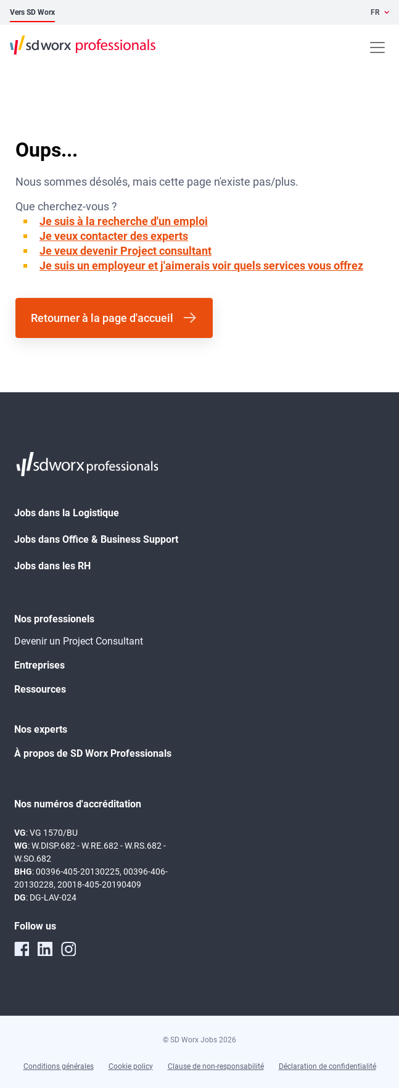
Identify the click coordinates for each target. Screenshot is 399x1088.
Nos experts (40, 729)
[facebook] (21, 948)
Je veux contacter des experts (113, 235)
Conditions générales (58, 1066)
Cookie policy (131, 1066)
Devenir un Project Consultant (78, 641)
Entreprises (39, 665)
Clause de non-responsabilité (216, 1066)
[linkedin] (45, 948)
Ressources (40, 689)
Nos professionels (54, 619)
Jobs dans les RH (52, 566)
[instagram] (68, 948)
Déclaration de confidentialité (327, 1066)
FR (375, 12)
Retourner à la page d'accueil (102, 317)
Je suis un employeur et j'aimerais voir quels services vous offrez (201, 265)
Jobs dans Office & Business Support (96, 539)
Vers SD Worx (32, 12)
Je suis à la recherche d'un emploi (123, 221)
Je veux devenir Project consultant (125, 250)
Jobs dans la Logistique (66, 513)
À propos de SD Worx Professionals (92, 753)
